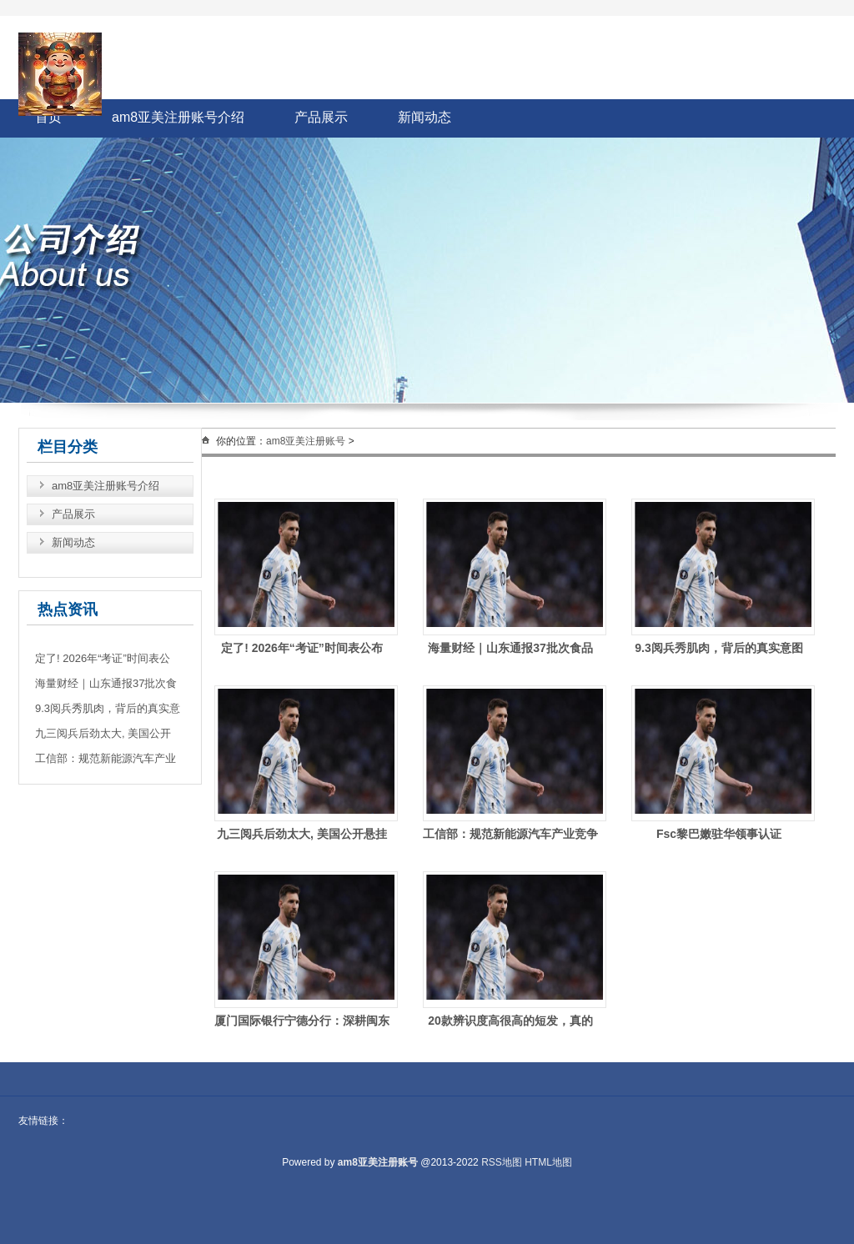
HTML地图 (548, 1162)
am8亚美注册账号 (305, 441)
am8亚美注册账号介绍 (178, 117)
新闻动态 (424, 117)
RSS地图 (501, 1162)
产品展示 (321, 117)
